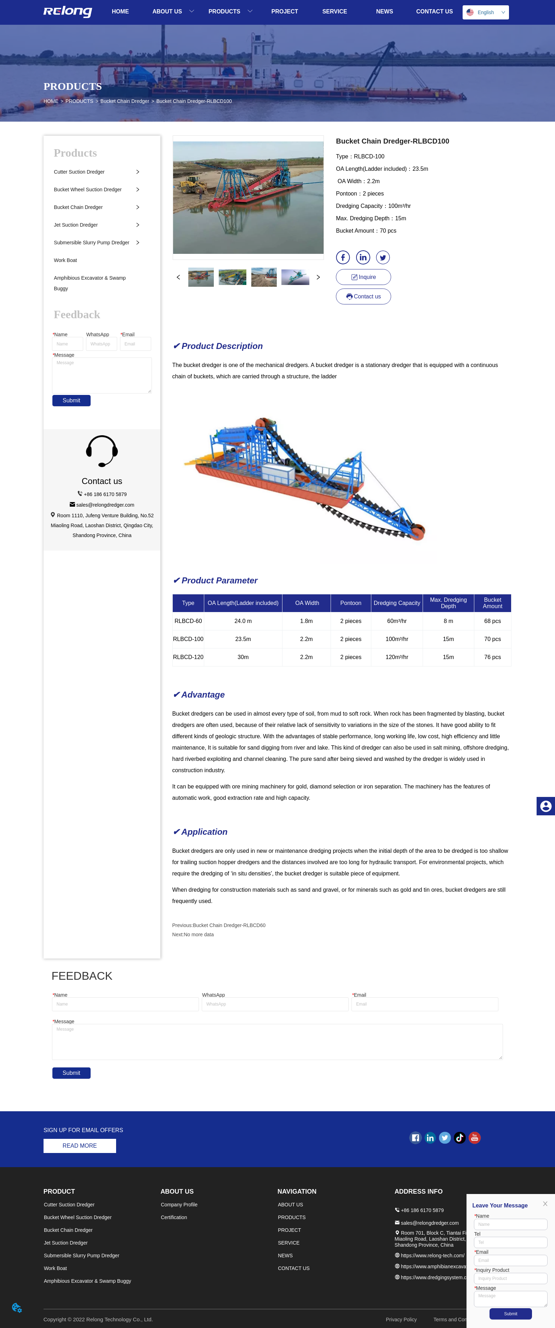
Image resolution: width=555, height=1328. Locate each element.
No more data (199, 934)
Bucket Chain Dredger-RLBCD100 (194, 101)
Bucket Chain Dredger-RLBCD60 (229, 925)
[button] (173, 11)
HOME (51, 101)
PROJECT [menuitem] (284, 11)
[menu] (278, 11)
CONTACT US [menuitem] (434, 11)
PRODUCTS (79, 101)
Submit (71, 400)
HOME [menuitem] (120, 11)
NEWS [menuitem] (384, 11)
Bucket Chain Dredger (125, 101)
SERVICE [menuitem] (334, 11)
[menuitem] (173, 11)
